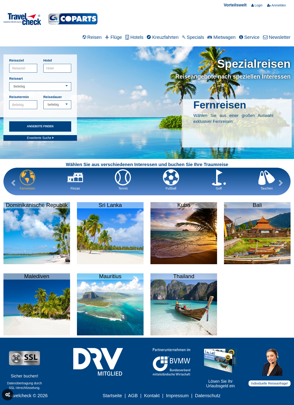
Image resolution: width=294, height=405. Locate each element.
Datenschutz (207, 395)
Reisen (92, 37)
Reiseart (16, 78)
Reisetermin (19, 97)
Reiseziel (16, 60)
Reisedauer (52, 97)
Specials (193, 37)
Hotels (134, 37)
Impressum (177, 395)
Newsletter (277, 37)
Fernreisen (219, 105)
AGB (133, 395)
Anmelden (276, 5)
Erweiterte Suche (40, 138)
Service (249, 37)
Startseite (112, 395)
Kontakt (152, 395)
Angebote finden (40, 126)
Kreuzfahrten (162, 37)
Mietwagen (221, 37)
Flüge (113, 37)
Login (257, 5)
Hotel (47, 60)
